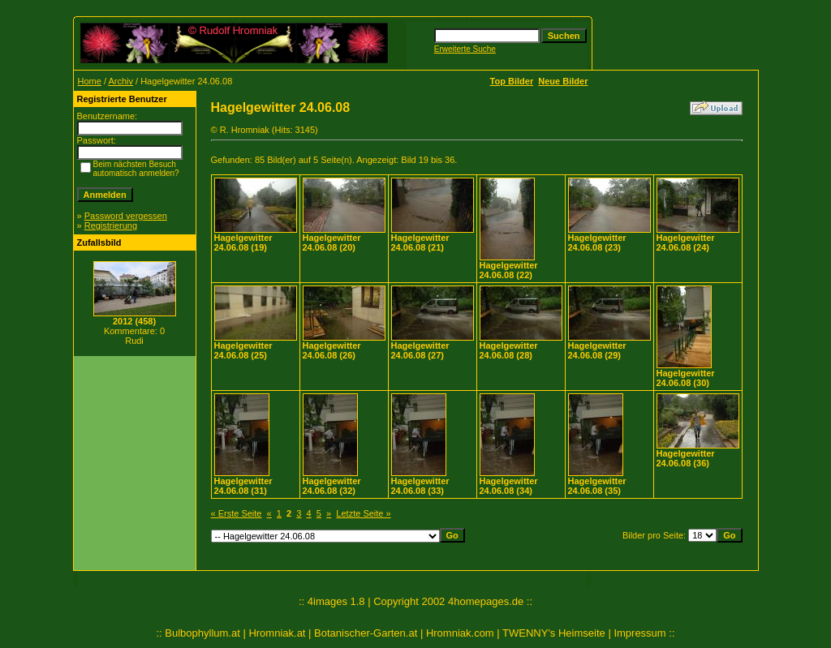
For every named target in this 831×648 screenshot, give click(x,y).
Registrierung (110, 225)
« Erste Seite (236, 513)
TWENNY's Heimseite (553, 633)
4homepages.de (485, 601)
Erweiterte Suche (465, 49)
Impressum (639, 633)
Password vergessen (125, 216)
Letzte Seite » (363, 513)
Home (89, 81)
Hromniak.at (276, 633)
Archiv (120, 81)
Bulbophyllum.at (202, 633)
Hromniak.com (460, 633)
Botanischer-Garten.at (365, 633)
